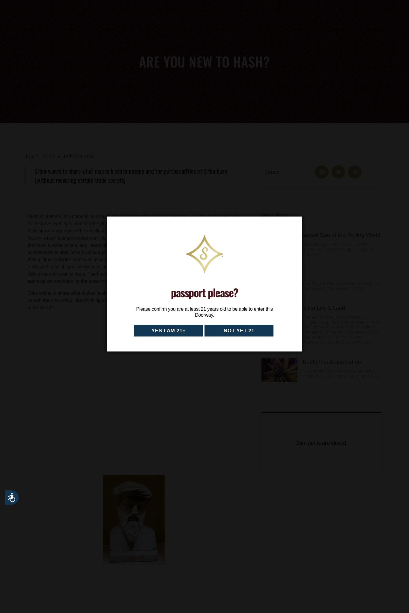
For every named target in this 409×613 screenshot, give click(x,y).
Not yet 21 (239, 330)
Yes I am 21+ (168, 330)
